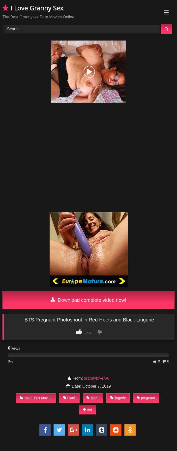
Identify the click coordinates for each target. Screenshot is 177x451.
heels (93, 398)
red (87, 409)
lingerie (118, 398)
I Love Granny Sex (32, 7)
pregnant (146, 398)
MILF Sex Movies (36, 398)
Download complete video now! (88, 300)
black (69, 398)
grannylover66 (96, 378)
